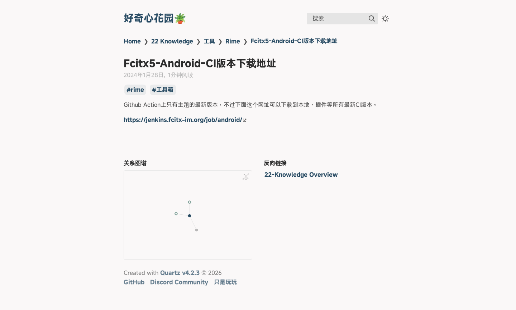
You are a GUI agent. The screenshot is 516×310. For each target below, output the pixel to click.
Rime (232, 41)
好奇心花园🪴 (155, 18)
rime (137, 90)
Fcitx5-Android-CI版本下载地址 (294, 41)
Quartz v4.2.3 (180, 273)
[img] (372, 18)
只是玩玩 (225, 282)
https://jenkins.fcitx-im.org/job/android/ (185, 120)
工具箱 (164, 90)
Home (132, 41)
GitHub (134, 282)
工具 (209, 41)
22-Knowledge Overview (301, 174)
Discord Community (179, 282)
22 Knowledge (172, 41)
